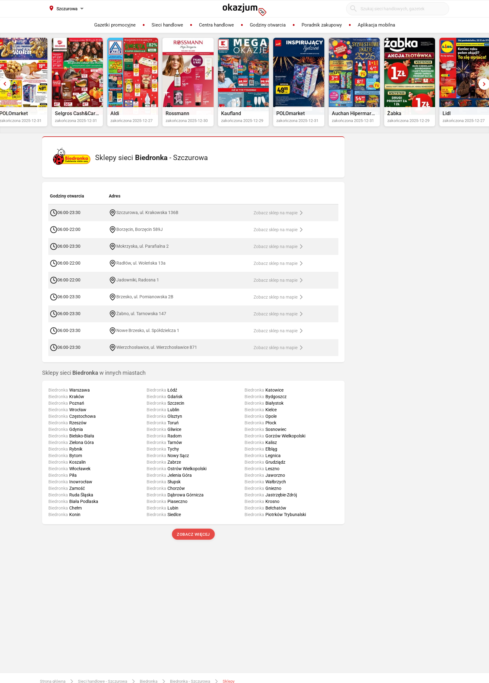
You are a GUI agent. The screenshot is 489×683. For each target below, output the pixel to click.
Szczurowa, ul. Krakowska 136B (147, 218)
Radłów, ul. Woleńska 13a (141, 268)
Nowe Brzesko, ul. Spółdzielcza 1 (147, 336)
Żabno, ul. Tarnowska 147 (141, 319)
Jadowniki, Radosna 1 (137, 285)
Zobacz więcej (193, 540)
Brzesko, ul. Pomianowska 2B (144, 302)
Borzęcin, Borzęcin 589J (139, 235)
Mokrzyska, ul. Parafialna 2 (142, 252)
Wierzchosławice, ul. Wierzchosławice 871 (156, 353)
